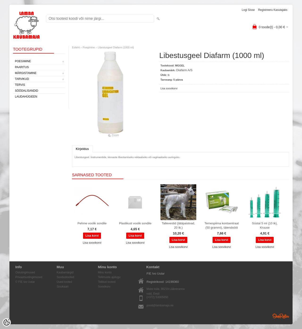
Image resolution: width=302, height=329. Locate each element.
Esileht (76, 47)
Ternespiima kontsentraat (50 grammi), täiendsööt (222, 225)
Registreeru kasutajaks (272, 10)
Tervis (20, 84)
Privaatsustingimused (28, 277)
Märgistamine (26, 73)
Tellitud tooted (106, 282)
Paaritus (22, 67)
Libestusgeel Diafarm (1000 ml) (116, 47)
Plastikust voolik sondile (135, 223)
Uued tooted (64, 282)
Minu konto (105, 272)
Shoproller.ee (281, 316)
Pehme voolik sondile (92, 223)
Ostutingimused (25, 272)
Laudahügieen (26, 96)
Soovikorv (104, 286)
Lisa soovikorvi (168, 88)
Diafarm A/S (184, 70)
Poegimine (23, 61)
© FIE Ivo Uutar (25, 282)
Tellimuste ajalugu (109, 277)
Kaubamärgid (65, 272)
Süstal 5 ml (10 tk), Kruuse (264, 225)
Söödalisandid (26, 90)
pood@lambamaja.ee (160, 305)
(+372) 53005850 (157, 297)
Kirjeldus (82, 149)
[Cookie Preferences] (6, 322)
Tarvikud (22, 79)
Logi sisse (248, 10)
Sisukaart (62, 286)
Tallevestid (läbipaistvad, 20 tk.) (178, 225)
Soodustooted (65, 277)
